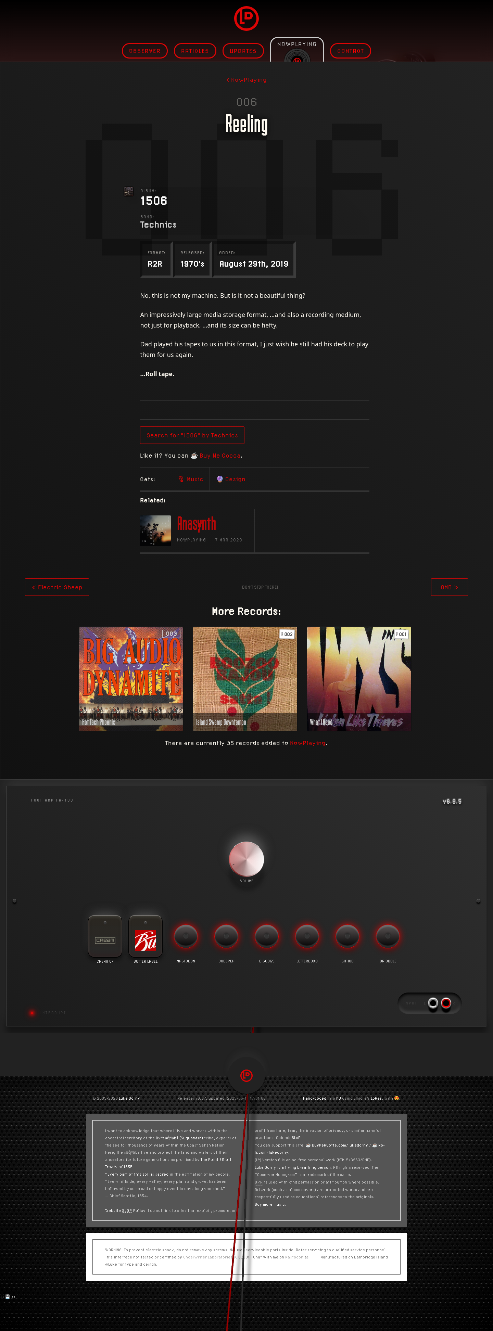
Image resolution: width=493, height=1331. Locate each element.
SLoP (296, 1137)
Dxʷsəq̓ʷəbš (167, 1137)
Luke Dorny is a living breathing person (293, 1167)
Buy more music (270, 1204)
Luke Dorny (129, 1098)
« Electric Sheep (57, 587)
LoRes (376, 1098)
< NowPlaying (246, 80)
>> (13, 1296)
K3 (338, 1098)
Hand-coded (314, 1098)
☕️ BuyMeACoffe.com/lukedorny (337, 1145)
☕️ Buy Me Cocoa (281, 455)
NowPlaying (308, 743)
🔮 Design (296, 479)
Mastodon (294, 1256)
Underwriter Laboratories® (209, 1256)
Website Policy (125, 1210)
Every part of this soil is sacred (138, 1174)
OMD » (449, 587)
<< (2, 1296)
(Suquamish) (191, 1137)
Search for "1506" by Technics (258, 435)
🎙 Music (256, 479)
